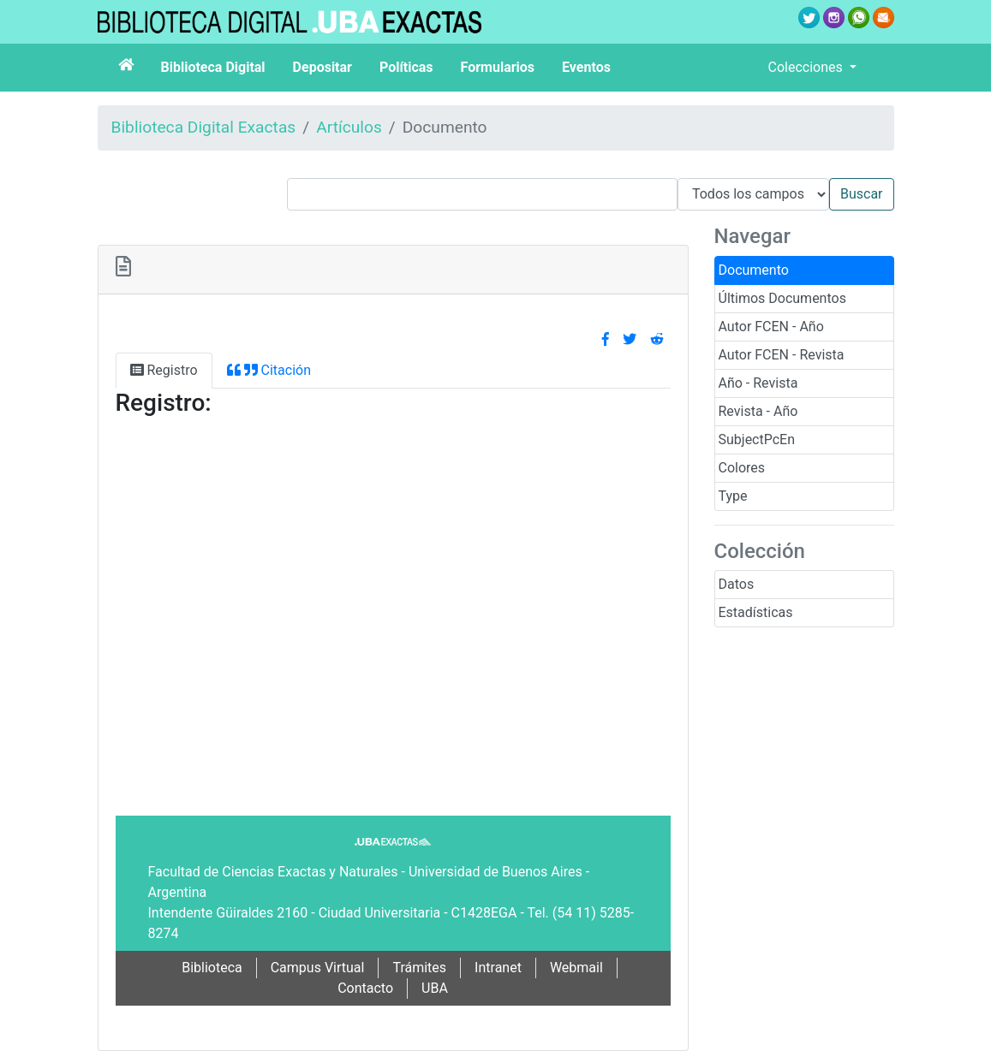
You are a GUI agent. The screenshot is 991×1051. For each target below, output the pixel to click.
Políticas (406, 67)
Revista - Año (758, 411)
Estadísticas (756, 612)
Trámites (419, 967)
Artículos (349, 127)
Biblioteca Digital (213, 67)
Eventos (586, 67)
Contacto (365, 988)
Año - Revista (758, 383)
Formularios (497, 67)
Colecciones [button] (807, 67)
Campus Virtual (318, 967)
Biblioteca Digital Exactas (203, 127)
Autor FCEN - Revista (782, 355)
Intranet (498, 967)
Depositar (322, 67)
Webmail (576, 967)
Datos (737, 584)
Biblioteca (212, 967)
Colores (742, 468)
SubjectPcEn (757, 439)
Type (733, 496)
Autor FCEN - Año (771, 326)
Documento (754, 270)
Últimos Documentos (782, 298)
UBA (434, 988)
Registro (164, 370)
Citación (269, 370)
